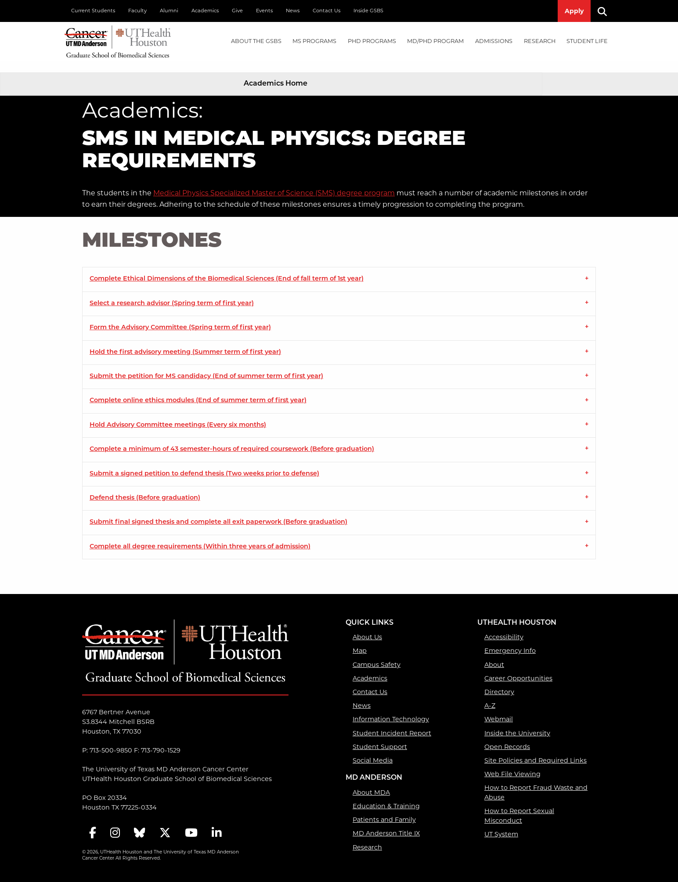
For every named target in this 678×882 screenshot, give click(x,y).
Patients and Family (384, 809)
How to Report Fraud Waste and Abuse (536, 782)
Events (264, 10)
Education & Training (386, 795)
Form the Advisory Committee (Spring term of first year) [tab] (180, 317)
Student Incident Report (392, 722)
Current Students (93, 10)
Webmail (498, 709)
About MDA (371, 781)
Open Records (507, 736)
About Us (367, 626)
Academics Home (275, 72)
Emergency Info (510, 640)
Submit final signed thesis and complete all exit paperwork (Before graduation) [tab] (218, 511)
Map (360, 640)
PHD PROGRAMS (372, 41)
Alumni (169, 10)
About (494, 654)
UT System (501, 823)
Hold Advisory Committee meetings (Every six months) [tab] (178, 414)
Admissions (493, 41)
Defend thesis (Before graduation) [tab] (145, 487)
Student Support (380, 736)
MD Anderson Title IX (386, 823)
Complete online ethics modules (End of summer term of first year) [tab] (198, 390)
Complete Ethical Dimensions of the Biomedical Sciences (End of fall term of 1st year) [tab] (227, 268)
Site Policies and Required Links (535, 749)
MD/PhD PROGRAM (435, 41)
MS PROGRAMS (314, 41)
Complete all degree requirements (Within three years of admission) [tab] (200, 536)
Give (237, 10)
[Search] (605, 11)
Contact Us (326, 10)
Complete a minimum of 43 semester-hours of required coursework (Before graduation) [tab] (232, 439)
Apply (574, 11)
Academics (205, 10)
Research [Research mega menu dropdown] (539, 41)
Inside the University (517, 722)
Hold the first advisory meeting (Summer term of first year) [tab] (185, 341)
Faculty (137, 10)
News (292, 10)
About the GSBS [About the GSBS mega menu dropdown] (256, 41)
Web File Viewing (512, 763)
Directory (499, 681)
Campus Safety (376, 654)
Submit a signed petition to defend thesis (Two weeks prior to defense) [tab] (204, 463)
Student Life (587, 41)
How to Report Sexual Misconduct (519, 805)
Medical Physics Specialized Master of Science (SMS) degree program (274, 182)
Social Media (373, 749)
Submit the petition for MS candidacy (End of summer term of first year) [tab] (206, 366)
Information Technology (391, 709)
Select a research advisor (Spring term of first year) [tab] (172, 292)
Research (367, 836)
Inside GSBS (368, 10)
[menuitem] (256, 41)
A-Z (489, 695)
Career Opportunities (518, 667)
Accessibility (503, 626)
